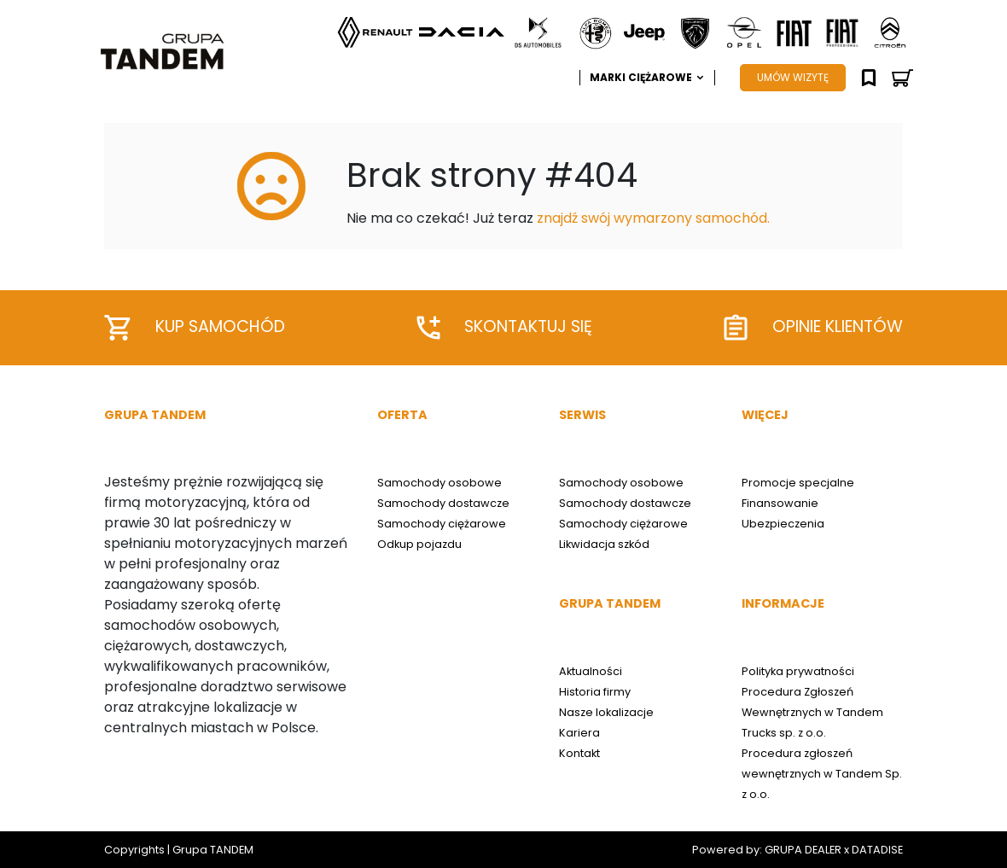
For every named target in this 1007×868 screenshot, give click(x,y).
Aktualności (590, 671)
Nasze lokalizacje (606, 712)
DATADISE (877, 849)
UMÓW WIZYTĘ (793, 77)
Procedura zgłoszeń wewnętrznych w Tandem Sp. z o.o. (822, 773)
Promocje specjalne (798, 482)
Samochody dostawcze (443, 503)
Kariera (579, 732)
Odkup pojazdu (419, 544)
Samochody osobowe (439, 482)
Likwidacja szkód (604, 544)
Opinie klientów (813, 327)
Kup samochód (194, 328)
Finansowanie (780, 503)
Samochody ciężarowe (441, 523)
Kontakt (579, 753)
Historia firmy (595, 691)
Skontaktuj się (504, 327)
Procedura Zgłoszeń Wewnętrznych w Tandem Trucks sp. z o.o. (812, 712)
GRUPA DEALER (803, 849)
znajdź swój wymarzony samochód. (653, 218)
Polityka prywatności (798, 671)
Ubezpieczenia (783, 523)
